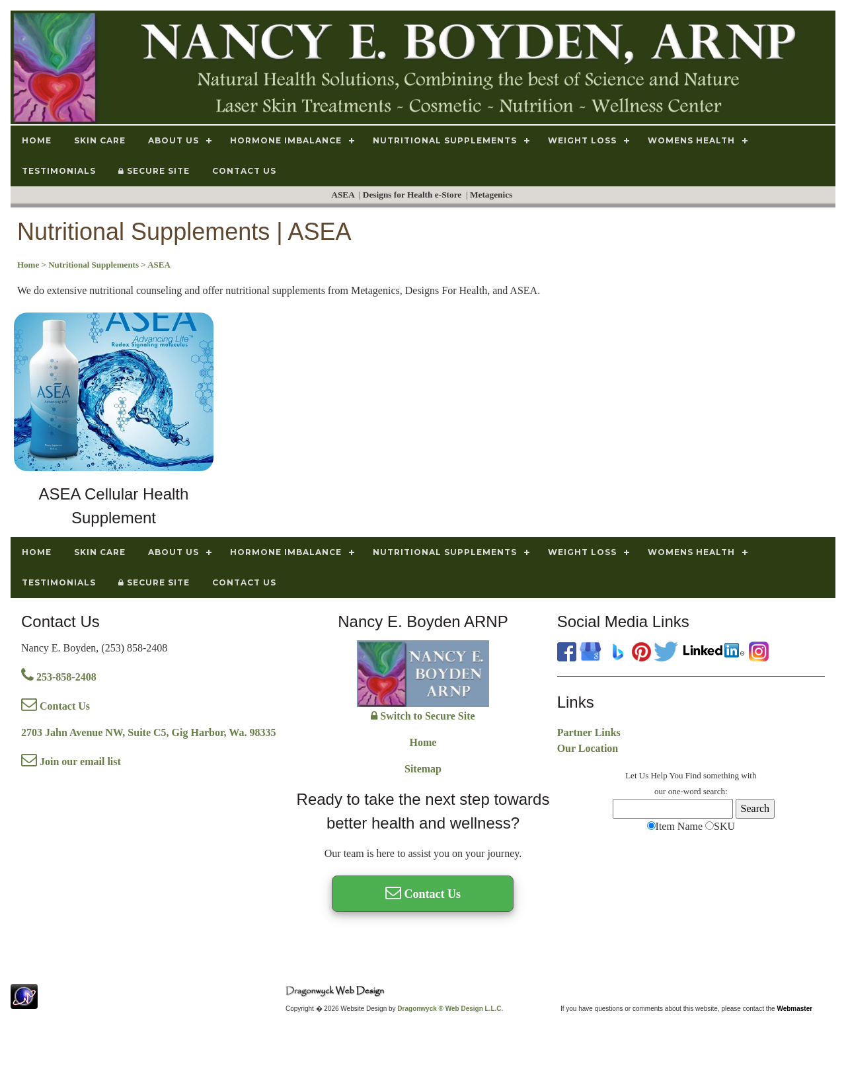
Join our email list (71, 761)
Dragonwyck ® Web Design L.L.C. (450, 1008)
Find (693, 775)
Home (423, 742)
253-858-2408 (58, 677)
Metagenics (492, 195)
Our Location (588, 748)
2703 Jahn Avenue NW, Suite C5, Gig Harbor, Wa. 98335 (148, 732)
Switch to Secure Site (423, 716)
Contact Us (55, 706)
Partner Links (589, 732)
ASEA (343, 195)
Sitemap (423, 768)
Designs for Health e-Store (413, 195)
